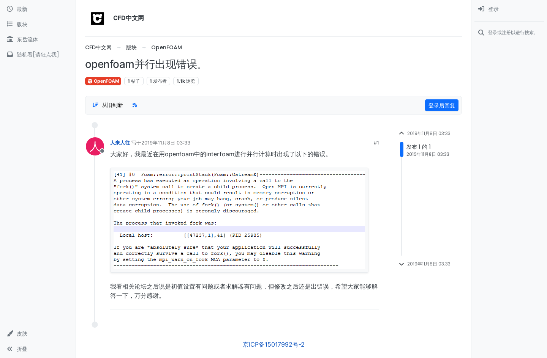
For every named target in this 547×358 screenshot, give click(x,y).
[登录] (509, 9)
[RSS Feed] (135, 105)
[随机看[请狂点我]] (38, 55)
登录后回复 (441, 105)
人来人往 (120, 143)
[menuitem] (509, 9)
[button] (38, 334)
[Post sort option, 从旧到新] (107, 105)
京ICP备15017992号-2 (274, 344)
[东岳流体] (38, 39)
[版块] (38, 24)
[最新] (38, 9)
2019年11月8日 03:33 (165, 143)
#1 (376, 143)
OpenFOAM (103, 81)
